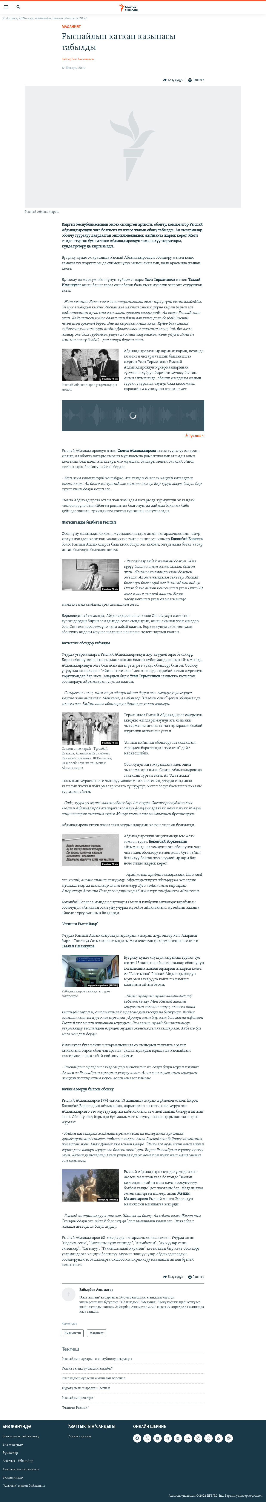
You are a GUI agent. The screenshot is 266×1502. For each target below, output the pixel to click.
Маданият (71, 27)
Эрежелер (10, 1453)
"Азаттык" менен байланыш (24, 1486)
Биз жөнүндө (13, 1444)
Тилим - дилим (79, 1436)
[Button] (173, 80)
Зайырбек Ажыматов (78, 59)
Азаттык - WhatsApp (18, 1461)
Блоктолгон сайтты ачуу (21, 1436)
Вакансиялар (13, 1477)
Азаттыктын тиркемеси (21, 1469)
